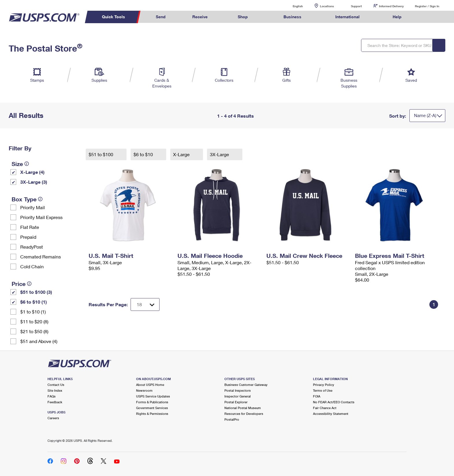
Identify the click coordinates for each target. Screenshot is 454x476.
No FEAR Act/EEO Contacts (333, 402)
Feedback (54, 402)
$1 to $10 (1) (33, 311)
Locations (327, 6)
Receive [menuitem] (200, 16)
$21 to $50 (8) (34, 331)
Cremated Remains (40, 256)
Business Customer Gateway (246, 384)
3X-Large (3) (33, 182)
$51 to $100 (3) (36, 292)
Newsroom (144, 390)
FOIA (316, 396)
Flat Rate (29, 227)
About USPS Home (150, 384)
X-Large (182, 154)
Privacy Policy (323, 384)
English (292, 6)
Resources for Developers (243, 413)
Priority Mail (32, 207)
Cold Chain (32, 266)
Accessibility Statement (330, 413)
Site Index (54, 390)
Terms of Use (322, 390)
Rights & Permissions (152, 413)
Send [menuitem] (161, 16)
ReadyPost (31, 246)
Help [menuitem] (397, 16)
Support (356, 6)
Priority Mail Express (41, 217)
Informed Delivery (391, 6)
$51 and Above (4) (38, 341)
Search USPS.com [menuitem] (426, 17)
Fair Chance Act (324, 408)
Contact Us (55, 384)
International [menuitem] (347, 16)
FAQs (51, 396)
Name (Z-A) (425, 115)
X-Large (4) (32, 172)
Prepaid (28, 237)
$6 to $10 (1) (33, 301)
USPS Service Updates (153, 396)
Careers (53, 418)
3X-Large (220, 154)
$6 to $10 (143, 154)
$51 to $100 (101, 154)
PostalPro (231, 419)
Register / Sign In (427, 6)
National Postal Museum (242, 408)
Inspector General (237, 396)
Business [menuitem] (292, 16)
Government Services (152, 408)
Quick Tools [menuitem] (113, 16)
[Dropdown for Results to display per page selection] (145, 304)
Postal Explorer (236, 402)
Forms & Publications (152, 402)
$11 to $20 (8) (34, 321)
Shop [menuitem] (243, 16)
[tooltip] (26, 163)
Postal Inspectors (237, 390)
